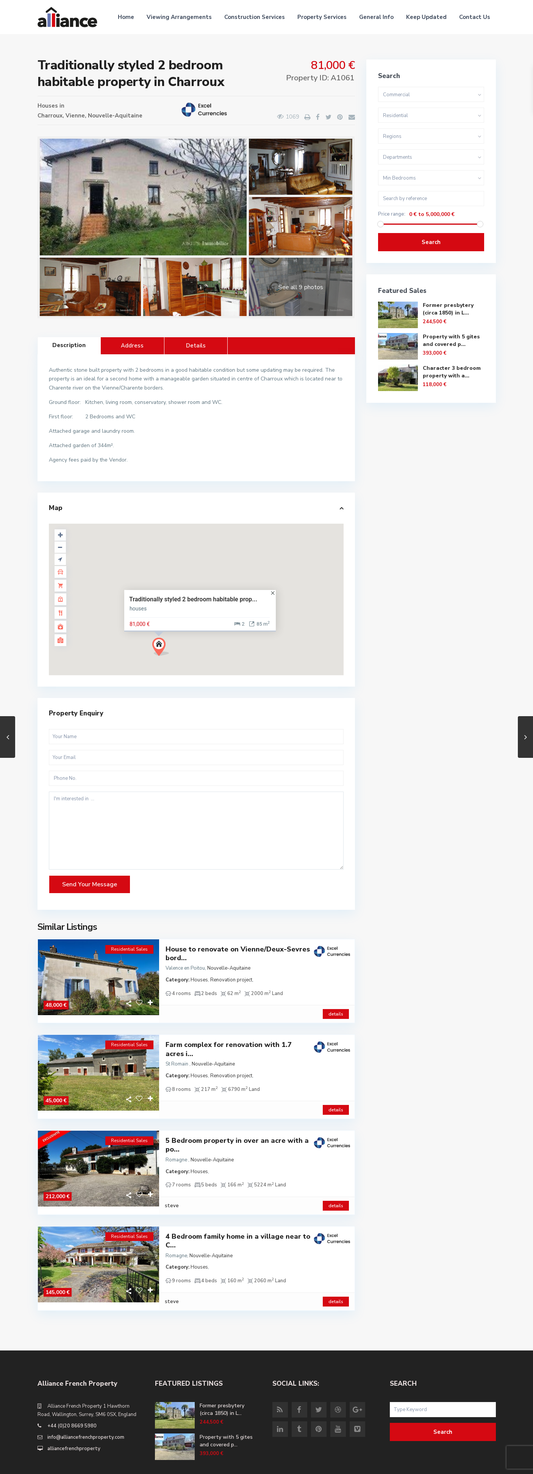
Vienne (75, 115)
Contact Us (474, 17)
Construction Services (254, 17)
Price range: (391, 214)
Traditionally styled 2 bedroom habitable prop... (193, 599)
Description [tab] (69, 345)
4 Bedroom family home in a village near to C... (238, 1217)
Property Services (322, 17)
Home (126, 17)
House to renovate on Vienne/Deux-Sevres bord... (238, 953)
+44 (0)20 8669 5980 (72, 1394)
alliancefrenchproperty (73, 1417)
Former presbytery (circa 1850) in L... (448, 309)
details (335, 1006)
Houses (48, 106)
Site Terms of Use (474, 1462)
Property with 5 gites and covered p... (451, 340)
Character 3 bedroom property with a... (452, 372)
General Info (376, 17)
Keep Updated (426, 17)
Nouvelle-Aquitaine (115, 115)
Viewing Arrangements (179, 17)
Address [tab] (132, 345)
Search (431, 242)
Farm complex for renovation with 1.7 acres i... (229, 1041)
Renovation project (231, 979)
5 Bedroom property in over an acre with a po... (237, 1129)
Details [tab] (196, 345)
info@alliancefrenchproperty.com (85, 1405)
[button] (163, 649)
